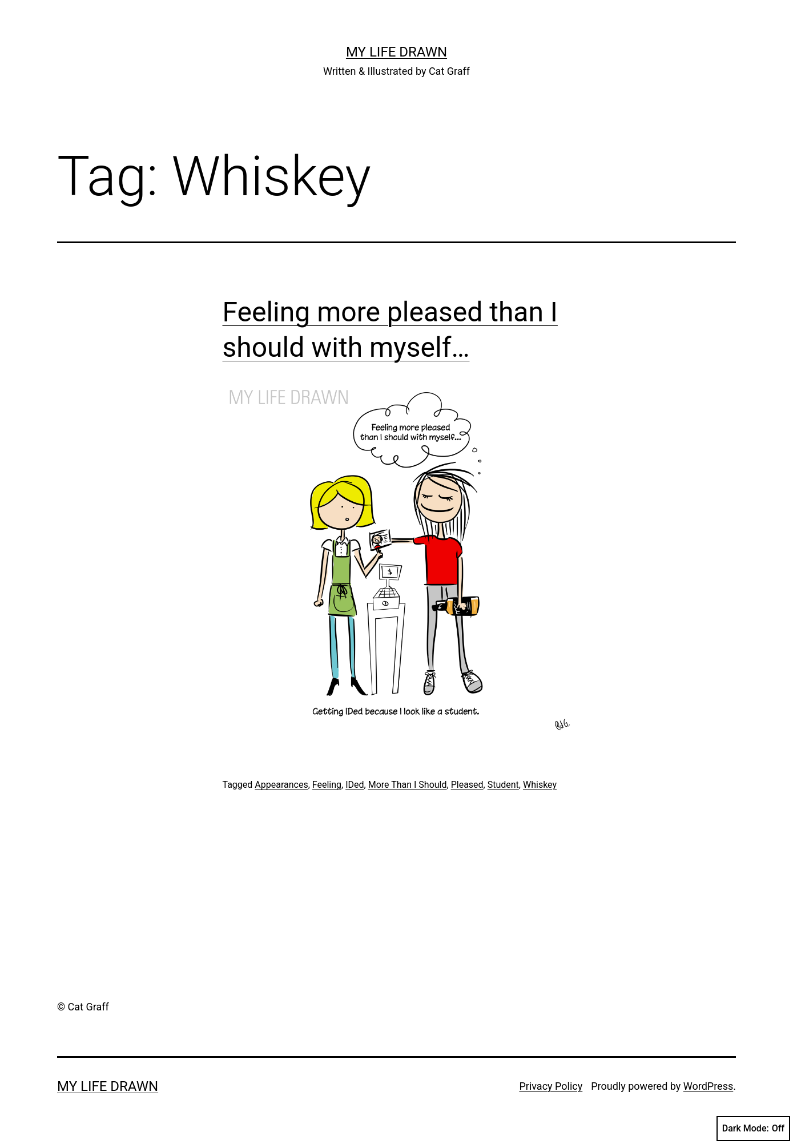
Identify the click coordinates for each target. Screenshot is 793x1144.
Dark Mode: (753, 1128)
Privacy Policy (550, 1086)
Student (503, 784)
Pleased (467, 784)
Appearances (281, 784)
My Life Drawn (396, 52)
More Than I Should (407, 784)
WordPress (708, 1086)
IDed (354, 784)
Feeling (326, 784)
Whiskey (540, 784)
